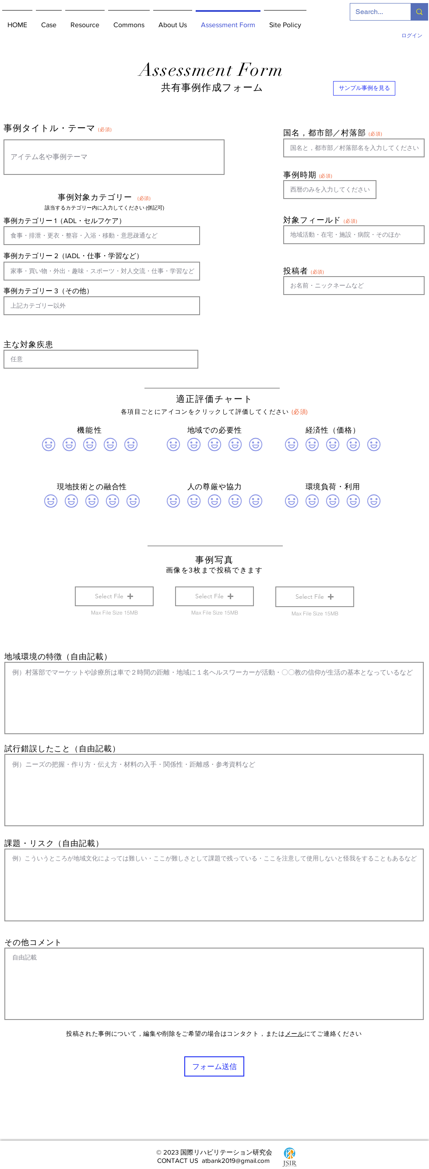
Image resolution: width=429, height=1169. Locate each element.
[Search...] (373, 12)
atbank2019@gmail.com (236, 1160)
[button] (114, 596)
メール (294, 1033)
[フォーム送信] (214, 1066)
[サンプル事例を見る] (364, 88)
